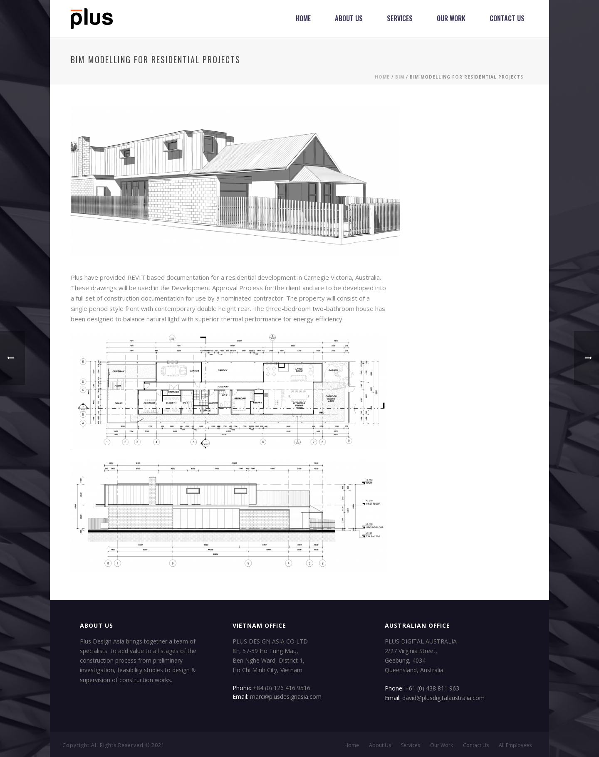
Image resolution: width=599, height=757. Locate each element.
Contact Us (507, 18)
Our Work (451, 18)
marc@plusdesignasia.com (286, 696)
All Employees (515, 745)
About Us (349, 18)
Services (400, 18)
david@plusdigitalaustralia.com (443, 698)
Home (303, 18)
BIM (399, 77)
